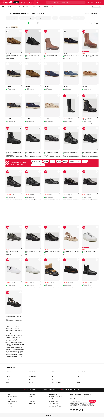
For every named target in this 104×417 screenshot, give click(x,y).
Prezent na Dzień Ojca (54, 404)
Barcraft (78, 382)
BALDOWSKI (32, 377)
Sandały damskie (65, 18)
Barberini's (79, 374)
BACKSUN (8, 371)
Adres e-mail (72, 398)
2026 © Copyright (54, 415)
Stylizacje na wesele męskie (55, 398)
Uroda (40, 6)
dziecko (31, 2)
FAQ (9, 398)
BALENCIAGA (32, 382)
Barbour (78, 379)
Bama (54, 379)
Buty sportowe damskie (43, 18)
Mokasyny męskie (12, 18)
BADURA (8, 377)
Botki (55, 18)
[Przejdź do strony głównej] (7, 2)
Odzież (9, 6)
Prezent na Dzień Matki (54, 403)
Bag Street (8, 379)
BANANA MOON (56, 382)
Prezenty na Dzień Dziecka (55, 406)
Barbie (77, 377)
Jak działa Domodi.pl (12, 396)
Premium (46, 6)
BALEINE (31, 379)
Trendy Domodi (96, 6)
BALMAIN (55, 374)
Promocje (52, 6)
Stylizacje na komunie (53, 401)
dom (37, 2)
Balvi (53, 377)
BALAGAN (32, 371)
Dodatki (34, 6)
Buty (15, 6)
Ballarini (54, 371)
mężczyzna (23, 2)
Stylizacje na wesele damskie (55, 396)
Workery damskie (78, 18)
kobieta (16, 2)
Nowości (4, 6)
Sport (19, 6)
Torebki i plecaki (26, 6)
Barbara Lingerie (80, 371)
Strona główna (8, 9)
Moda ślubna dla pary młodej (55, 399)
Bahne (7, 382)
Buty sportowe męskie (27, 18)
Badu (6, 374)
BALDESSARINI (33, 374)
